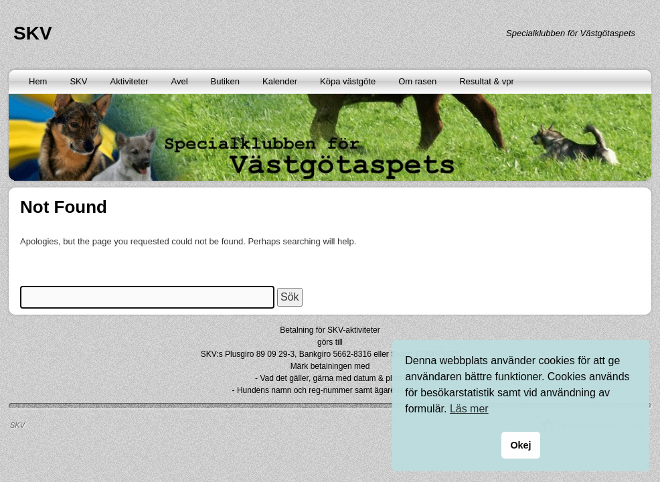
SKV (32, 33)
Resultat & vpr (486, 81)
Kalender (279, 81)
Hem (38, 81)
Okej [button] (520, 445)
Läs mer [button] (469, 408)
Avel (179, 81)
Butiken (225, 81)
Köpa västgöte (348, 81)
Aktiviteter (129, 81)
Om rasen (417, 81)
